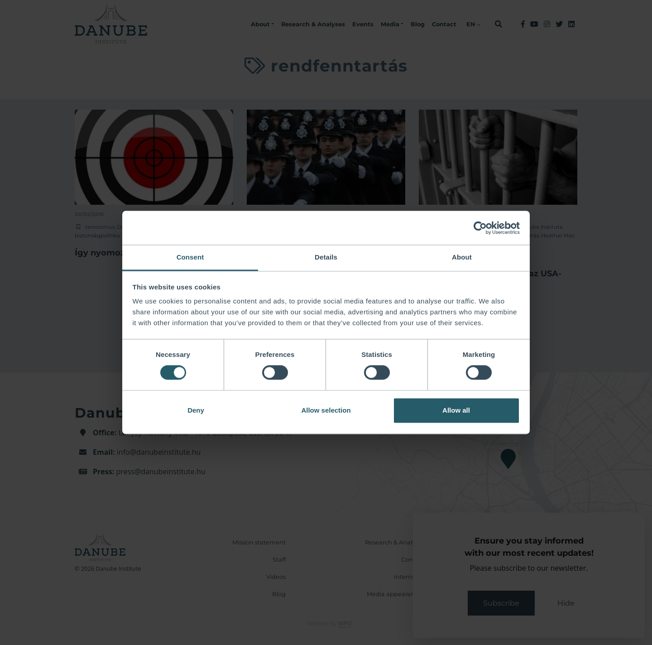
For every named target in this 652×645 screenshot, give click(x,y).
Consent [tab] (190, 257)
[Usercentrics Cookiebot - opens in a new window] (480, 228)
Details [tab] (326, 257)
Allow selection (325, 410)
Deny (195, 410)
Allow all (456, 410)
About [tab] (462, 257)
